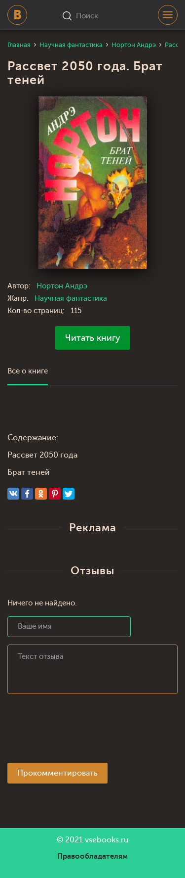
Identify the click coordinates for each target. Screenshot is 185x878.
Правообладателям (92, 856)
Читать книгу (92, 338)
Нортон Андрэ (62, 286)
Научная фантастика (71, 298)
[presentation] (82, 731)
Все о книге (27, 371)
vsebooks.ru (107, 839)
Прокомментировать (57, 773)
